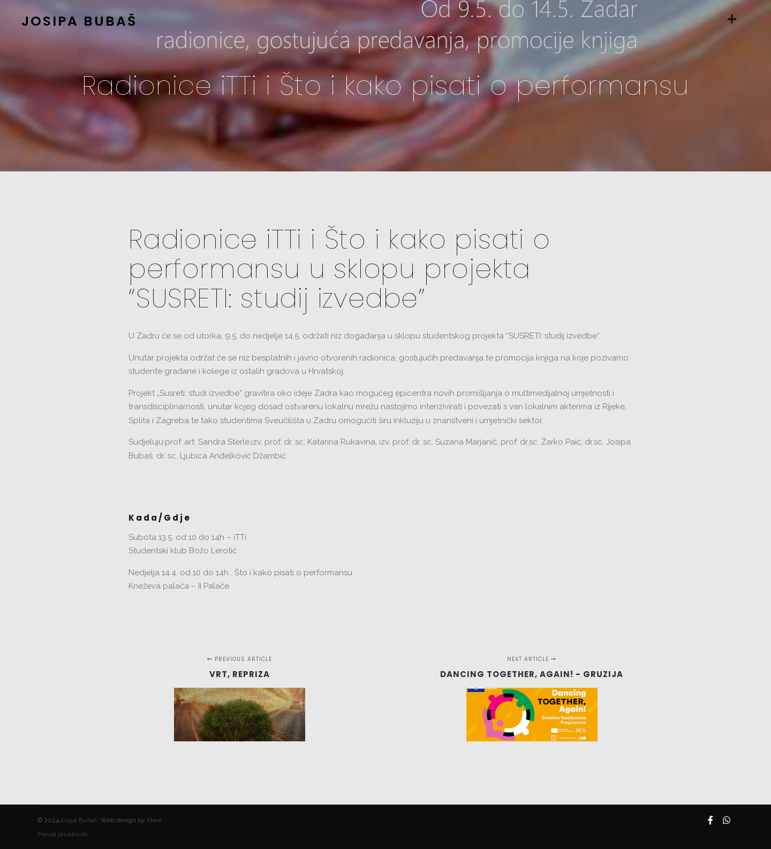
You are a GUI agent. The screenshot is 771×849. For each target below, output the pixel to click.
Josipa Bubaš (78, 820)
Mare (154, 820)
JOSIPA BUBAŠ (74, 21)
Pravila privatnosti (62, 834)
